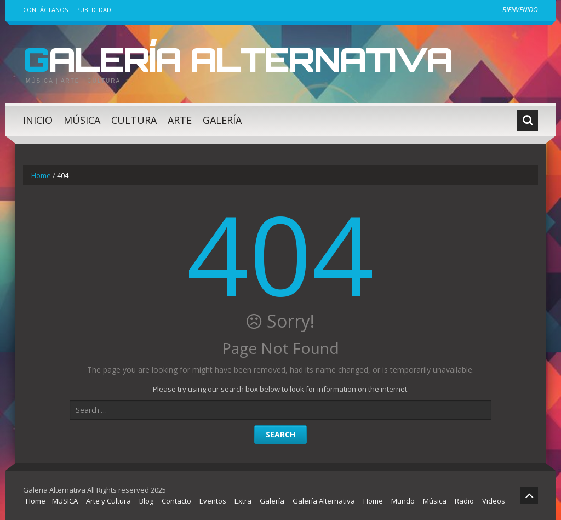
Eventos (212, 501)
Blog (146, 501)
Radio (464, 501)
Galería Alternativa (237, 59)
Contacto (176, 501)
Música (82, 120)
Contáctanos (45, 9)
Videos (493, 501)
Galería (222, 120)
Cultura (134, 120)
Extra (242, 501)
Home (41, 175)
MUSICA (65, 501)
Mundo (403, 501)
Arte (180, 120)
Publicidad (93, 9)
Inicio (38, 120)
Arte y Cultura (108, 501)
